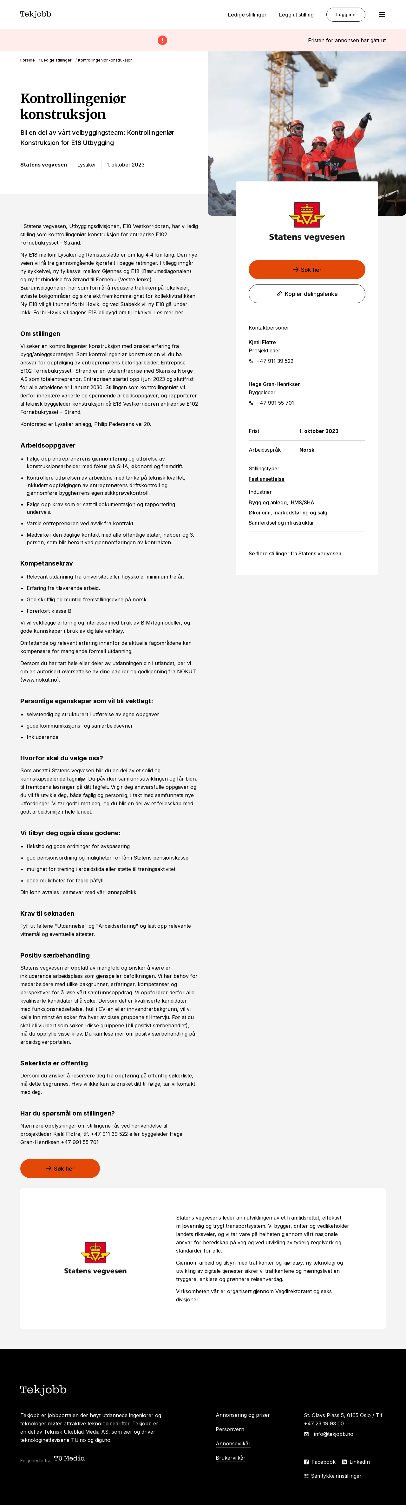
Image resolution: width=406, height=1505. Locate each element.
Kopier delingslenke (307, 294)
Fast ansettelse (267, 479)
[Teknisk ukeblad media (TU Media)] (70, 1459)
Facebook (323, 1462)
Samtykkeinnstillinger (333, 1476)
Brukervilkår (231, 1458)
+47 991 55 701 (275, 403)
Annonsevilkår (233, 1443)
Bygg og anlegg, (268, 502)
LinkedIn (360, 1462)
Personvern (230, 1429)
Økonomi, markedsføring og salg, (289, 512)
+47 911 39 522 (274, 361)
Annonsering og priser (243, 1415)
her (179, 312)
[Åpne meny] (382, 14)
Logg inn (346, 14)
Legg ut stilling (296, 14)
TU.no (78, 1440)
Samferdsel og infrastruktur (281, 523)
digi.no (102, 1440)
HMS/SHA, (303, 502)
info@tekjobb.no (333, 1434)
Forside (27, 60)
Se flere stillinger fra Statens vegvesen (295, 553)
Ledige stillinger (247, 14)
